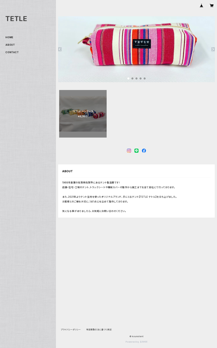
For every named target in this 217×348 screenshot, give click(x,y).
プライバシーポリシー (71, 329)
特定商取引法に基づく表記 (99, 329)
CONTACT (12, 52)
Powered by (136, 342)
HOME (9, 37)
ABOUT (10, 44)
